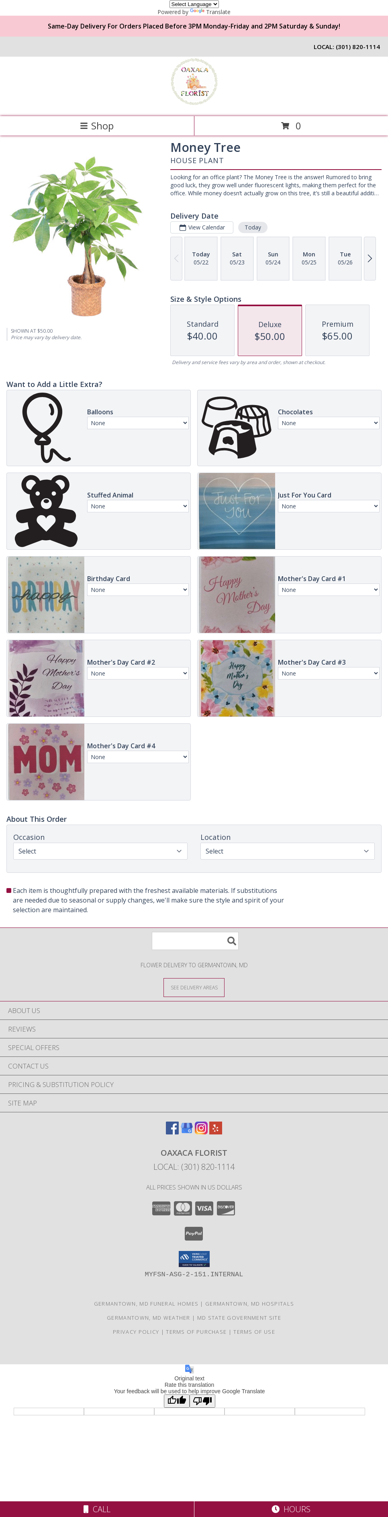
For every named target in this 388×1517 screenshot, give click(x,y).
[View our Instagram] (201, 1131)
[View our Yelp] (215, 1131)
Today (253, 227)
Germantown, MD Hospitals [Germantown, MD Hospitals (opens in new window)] (249, 1303)
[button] (194, 1259)
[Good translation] (177, 1401)
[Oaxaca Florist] (194, 105)
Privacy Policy (136, 1331)
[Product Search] (195, 941)
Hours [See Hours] (291, 1509)
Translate (210, 12)
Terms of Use (254, 1331)
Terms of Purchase (196, 1331)
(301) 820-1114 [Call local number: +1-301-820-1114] (358, 47)
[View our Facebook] (172, 1131)
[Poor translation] (202, 1401)
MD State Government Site (239, 1317)
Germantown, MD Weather (148, 1317)
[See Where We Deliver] (194, 987)
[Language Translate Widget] (194, 4)
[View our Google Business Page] (186, 1131)
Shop (97, 125)
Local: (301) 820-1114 (194, 1166)
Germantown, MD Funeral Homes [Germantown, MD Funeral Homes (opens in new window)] (146, 1303)
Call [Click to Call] (97, 1509)
